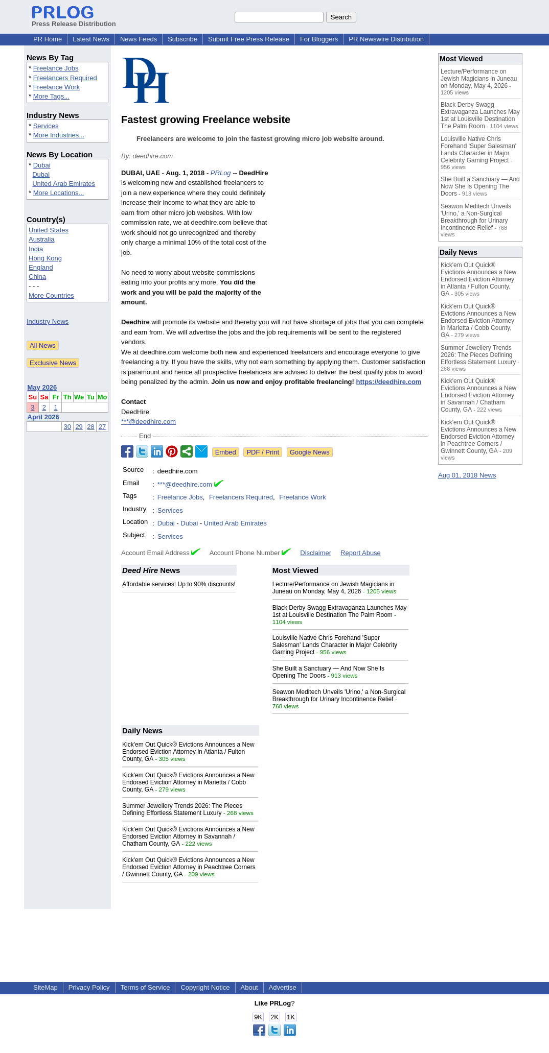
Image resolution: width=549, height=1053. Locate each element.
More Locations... (58, 193)
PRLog (221, 173)
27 (102, 426)
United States (48, 230)
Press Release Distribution (74, 20)
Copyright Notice (205, 987)
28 (90, 426)
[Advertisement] (351, 243)
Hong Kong (45, 258)
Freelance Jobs (56, 68)
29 (78, 426)
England (41, 267)
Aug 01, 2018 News (467, 475)
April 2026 (43, 417)
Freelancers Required (65, 78)
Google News (310, 452)
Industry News (47, 321)
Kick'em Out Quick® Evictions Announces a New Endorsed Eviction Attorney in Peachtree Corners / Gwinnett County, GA (189, 867)
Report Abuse (360, 553)
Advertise (282, 987)
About (249, 987)
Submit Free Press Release (248, 39)
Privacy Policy (89, 987)
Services (46, 126)
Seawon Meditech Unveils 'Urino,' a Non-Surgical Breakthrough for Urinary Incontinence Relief (339, 695)
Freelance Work (56, 87)
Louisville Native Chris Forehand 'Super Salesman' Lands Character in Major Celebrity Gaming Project (334, 645)
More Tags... (51, 96)
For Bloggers (319, 39)
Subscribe (182, 39)
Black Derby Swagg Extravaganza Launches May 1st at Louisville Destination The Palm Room (339, 611)
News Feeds (138, 39)
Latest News (91, 39)
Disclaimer (315, 553)
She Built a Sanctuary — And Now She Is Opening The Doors (480, 186)
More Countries (51, 295)
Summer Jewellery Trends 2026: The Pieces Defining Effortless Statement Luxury (182, 809)
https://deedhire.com (389, 382)
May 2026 (42, 387)
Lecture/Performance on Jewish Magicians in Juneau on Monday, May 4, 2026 (333, 588)
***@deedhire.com (148, 421)
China (37, 276)
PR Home (47, 39)
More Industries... (58, 135)
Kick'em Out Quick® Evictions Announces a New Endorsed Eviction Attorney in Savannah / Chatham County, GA (188, 836)
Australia (42, 239)
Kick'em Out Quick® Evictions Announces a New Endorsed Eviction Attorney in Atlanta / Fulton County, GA (188, 751)
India (36, 249)
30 (67, 426)
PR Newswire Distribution (386, 39)
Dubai (42, 165)
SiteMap (45, 987)
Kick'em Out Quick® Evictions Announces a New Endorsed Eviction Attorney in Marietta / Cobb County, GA (188, 782)
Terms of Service (145, 987)
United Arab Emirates (63, 183)
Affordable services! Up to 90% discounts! (179, 584)
